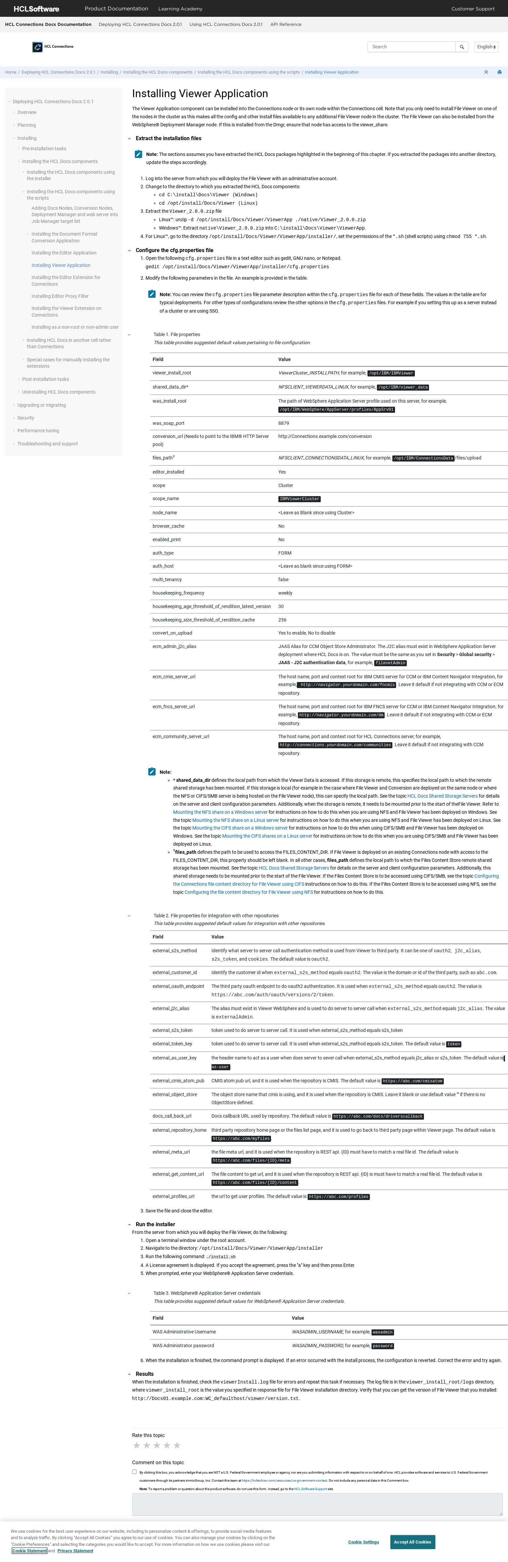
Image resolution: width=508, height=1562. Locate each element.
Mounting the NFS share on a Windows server (220, 812)
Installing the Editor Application (64, 252)
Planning (26, 125)
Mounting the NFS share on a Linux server (235, 820)
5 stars (177, 1445)
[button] (10, 101)
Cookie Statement (29, 1554)
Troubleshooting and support (47, 443)
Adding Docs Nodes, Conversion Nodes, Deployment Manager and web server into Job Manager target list (75, 214)
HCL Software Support (310, 1488)
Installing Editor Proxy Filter (60, 296)
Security (25, 417)
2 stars (147, 1445)
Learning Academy (180, 8)
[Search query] (417, 46)
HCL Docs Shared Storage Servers (442, 796)
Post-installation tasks (45, 379)
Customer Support (473, 8)
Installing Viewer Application (332, 72)
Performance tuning (38, 430)
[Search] (461, 46)
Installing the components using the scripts (249, 72)
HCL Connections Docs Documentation (48, 24)
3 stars (157, 1445)
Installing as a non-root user (75, 327)
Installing (109, 72)
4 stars (167, 1445)
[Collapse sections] (486, 72)
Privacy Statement (75, 1554)
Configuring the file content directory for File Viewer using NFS (249, 892)
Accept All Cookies (412, 1545)
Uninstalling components (58, 392)
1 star (137, 1445)
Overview (27, 112)
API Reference (286, 24)
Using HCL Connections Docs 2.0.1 (226, 24)
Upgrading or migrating (41, 405)
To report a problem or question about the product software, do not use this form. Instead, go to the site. (237, 1488)
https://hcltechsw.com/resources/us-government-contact (284, 1480)
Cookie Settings (363, 1545)
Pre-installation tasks (44, 148)
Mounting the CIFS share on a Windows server (240, 828)
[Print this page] (500, 72)
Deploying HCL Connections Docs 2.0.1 (140, 24)
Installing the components (158, 72)
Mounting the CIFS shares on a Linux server (267, 836)
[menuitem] (140, 24)
